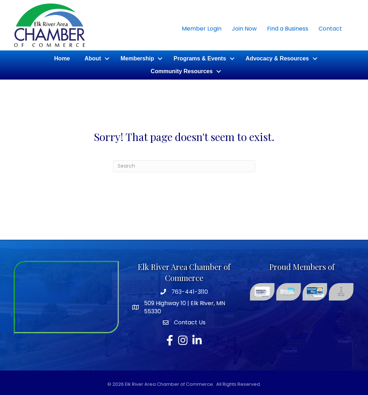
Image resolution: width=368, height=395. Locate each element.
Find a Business (287, 29)
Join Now (244, 29)
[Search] (184, 166)
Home (62, 58)
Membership (137, 58)
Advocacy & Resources (277, 58)
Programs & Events (200, 58)
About (93, 58)
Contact (330, 29)
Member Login (202, 29)
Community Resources (182, 71)
